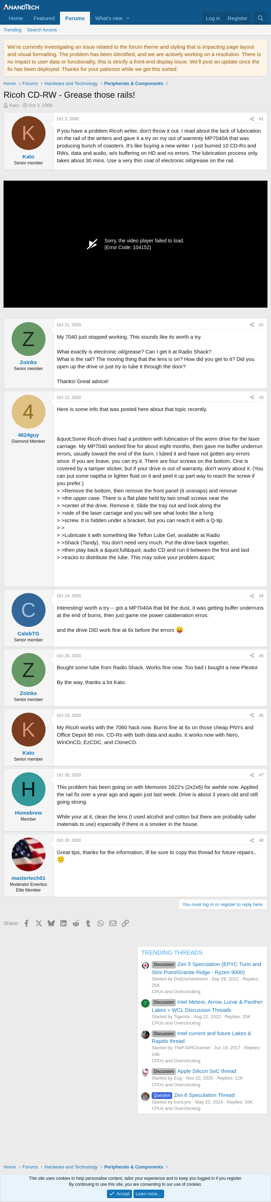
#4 (261, 595)
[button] (128, 18)
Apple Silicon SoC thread (194, 1071)
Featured (44, 18)
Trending (13, 29)
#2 (261, 324)
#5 (261, 655)
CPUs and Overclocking (176, 991)
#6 (261, 715)
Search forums (42, 29)
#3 (261, 397)
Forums (75, 18)
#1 (261, 118)
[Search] (260, 18)
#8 (261, 840)
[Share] (252, 119)
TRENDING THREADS (172, 952)
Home (16, 18)
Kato (14, 105)
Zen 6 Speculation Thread (193, 1095)
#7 (261, 775)
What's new (108, 18)
